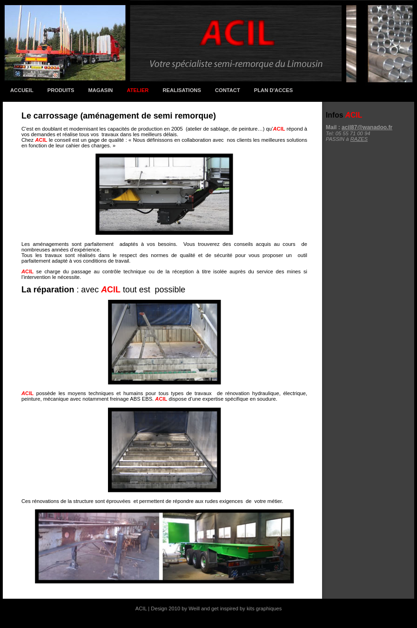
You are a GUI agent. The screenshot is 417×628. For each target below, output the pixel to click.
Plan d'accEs (273, 90)
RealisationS (181, 90)
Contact (227, 90)
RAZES (359, 139)
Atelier (137, 90)
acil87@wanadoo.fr (367, 127)
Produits (60, 90)
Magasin (100, 90)
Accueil (22, 90)
